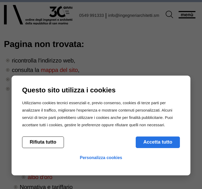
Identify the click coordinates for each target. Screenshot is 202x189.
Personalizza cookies (101, 157)
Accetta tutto (157, 142)
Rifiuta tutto (43, 142)
